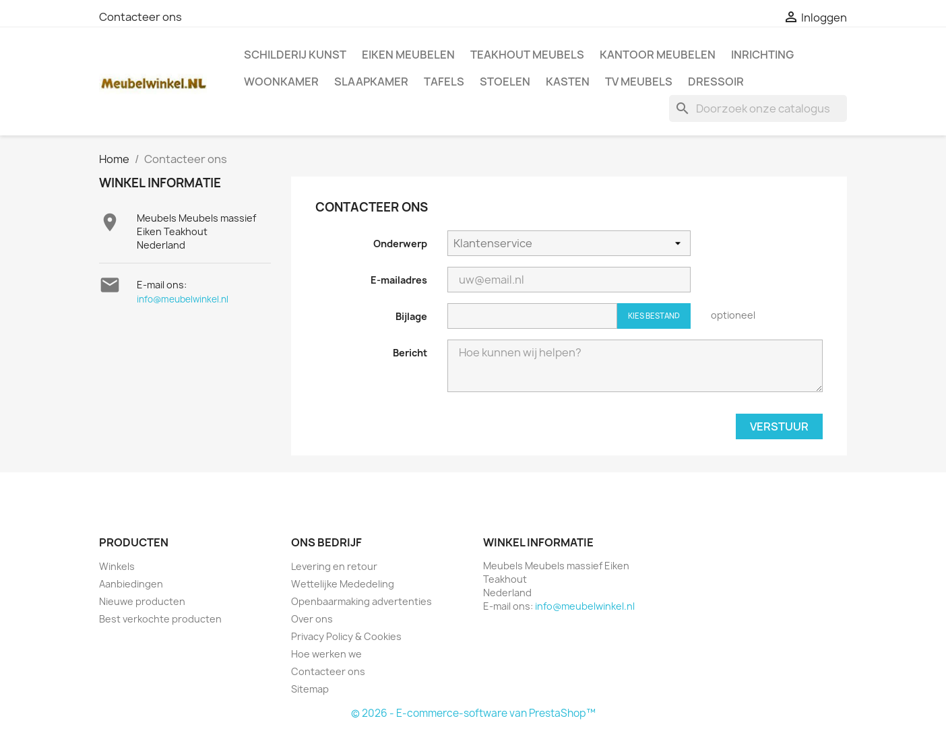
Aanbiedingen (131, 583)
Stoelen (505, 81)
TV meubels (638, 81)
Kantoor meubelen (658, 54)
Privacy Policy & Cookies (346, 636)
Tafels (444, 81)
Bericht (410, 352)
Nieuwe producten (142, 601)
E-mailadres (399, 280)
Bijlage (411, 316)
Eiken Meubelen (408, 54)
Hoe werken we (326, 653)
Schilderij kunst (295, 54)
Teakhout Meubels (527, 54)
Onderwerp (400, 243)
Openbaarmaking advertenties (361, 601)
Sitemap (310, 688)
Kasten (568, 81)
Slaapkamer (371, 81)
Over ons (312, 618)
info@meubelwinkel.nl (182, 299)
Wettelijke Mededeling (342, 583)
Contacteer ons (140, 16)
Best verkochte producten (160, 618)
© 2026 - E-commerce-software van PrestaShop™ (473, 713)
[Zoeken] (758, 108)
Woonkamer (281, 81)
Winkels (117, 566)
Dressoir (716, 81)
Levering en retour (334, 566)
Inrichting (762, 54)
